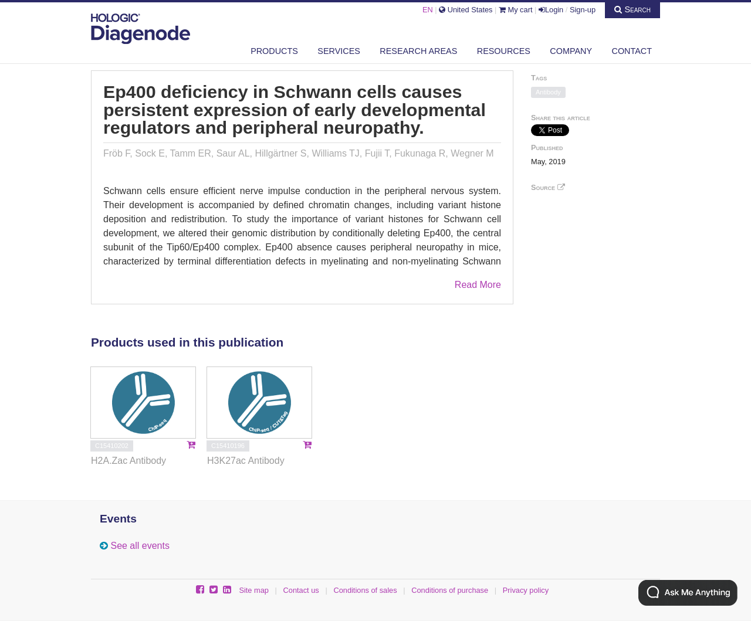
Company (571, 51)
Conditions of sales (365, 590)
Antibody (548, 92)
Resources (503, 51)
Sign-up (583, 9)
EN (427, 9)
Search (632, 9)
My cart (516, 9)
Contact (632, 51)
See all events (140, 546)
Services (338, 51)
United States (465, 9)
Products (274, 51)
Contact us (301, 590)
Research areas (418, 51)
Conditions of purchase (449, 590)
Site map (254, 590)
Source (548, 187)
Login (551, 9)
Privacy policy (526, 590)
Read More (478, 285)
